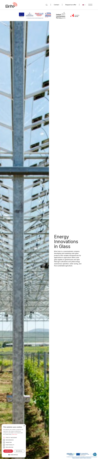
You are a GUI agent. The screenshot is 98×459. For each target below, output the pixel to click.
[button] (13, 455)
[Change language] (83, 4)
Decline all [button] (19, 451)
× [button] (24, 425)
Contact (56, 5)
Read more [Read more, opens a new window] (14, 434)
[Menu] (90, 5)
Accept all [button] (8, 451)
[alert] (14, 440)
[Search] (46, 5)
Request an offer (70, 5)
